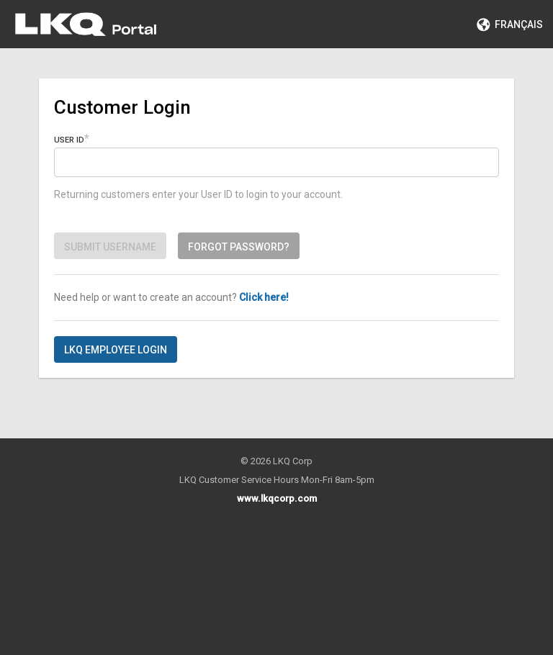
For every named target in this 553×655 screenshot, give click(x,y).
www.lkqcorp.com (277, 498)
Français (510, 24)
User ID (69, 140)
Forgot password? (238, 247)
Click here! (264, 297)
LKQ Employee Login (115, 350)
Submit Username (110, 247)
